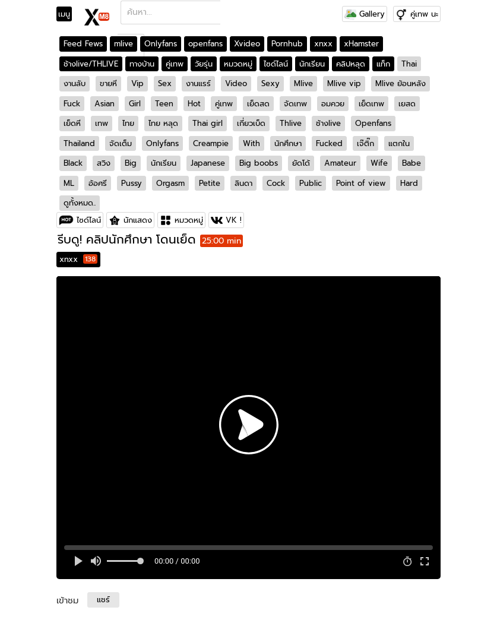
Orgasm (170, 183)
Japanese (208, 163)
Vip (137, 83)
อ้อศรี (97, 183)
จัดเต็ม (120, 143)
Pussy (131, 183)
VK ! (234, 220)
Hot (194, 103)
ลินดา (243, 183)
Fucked (329, 143)
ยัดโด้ (301, 163)
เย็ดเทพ (371, 103)
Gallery (364, 14)
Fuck (72, 103)
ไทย (128, 123)
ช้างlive (328, 123)
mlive (123, 43)
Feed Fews (83, 43)
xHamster (361, 43)
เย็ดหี (72, 123)
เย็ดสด (258, 103)
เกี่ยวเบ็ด (251, 123)
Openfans (373, 123)
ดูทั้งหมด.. (80, 202)
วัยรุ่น (204, 63)
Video (236, 83)
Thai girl (207, 123)
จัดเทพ (295, 103)
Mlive (303, 83)
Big (131, 163)
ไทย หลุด (163, 123)
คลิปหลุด (350, 63)
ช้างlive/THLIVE (91, 63)
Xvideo (247, 43)
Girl (135, 103)
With (251, 143)
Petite (209, 183)
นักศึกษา (288, 143)
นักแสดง (138, 220)
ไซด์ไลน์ (276, 63)
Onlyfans (160, 43)
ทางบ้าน (141, 63)
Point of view (361, 183)
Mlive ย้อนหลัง (400, 83)
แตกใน (399, 143)
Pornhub (287, 43)
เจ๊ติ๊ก (365, 143)
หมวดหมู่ (238, 63)
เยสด (407, 103)
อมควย (332, 103)
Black (73, 163)
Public (310, 183)
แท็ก (383, 63)
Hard (409, 183)
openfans (205, 43)
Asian (104, 103)
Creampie (211, 143)
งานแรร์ (198, 83)
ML (69, 183)
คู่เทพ (174, 63)
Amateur (340, 163)
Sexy (270, 83)
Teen (164, 103)
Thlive (291, 123)
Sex (165, 83)
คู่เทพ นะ (424, 14)
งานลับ (75, 83)
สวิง (103, 163)
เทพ (101, 123)
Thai (409, 63)
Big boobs (258, 163)
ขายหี (108, 83)
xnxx (323, 43)
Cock (276, 183)
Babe (411, 163)
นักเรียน (312, 63)
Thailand (79, 143)
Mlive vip (344, 83)
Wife (379, 163)
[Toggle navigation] (68, 14)
